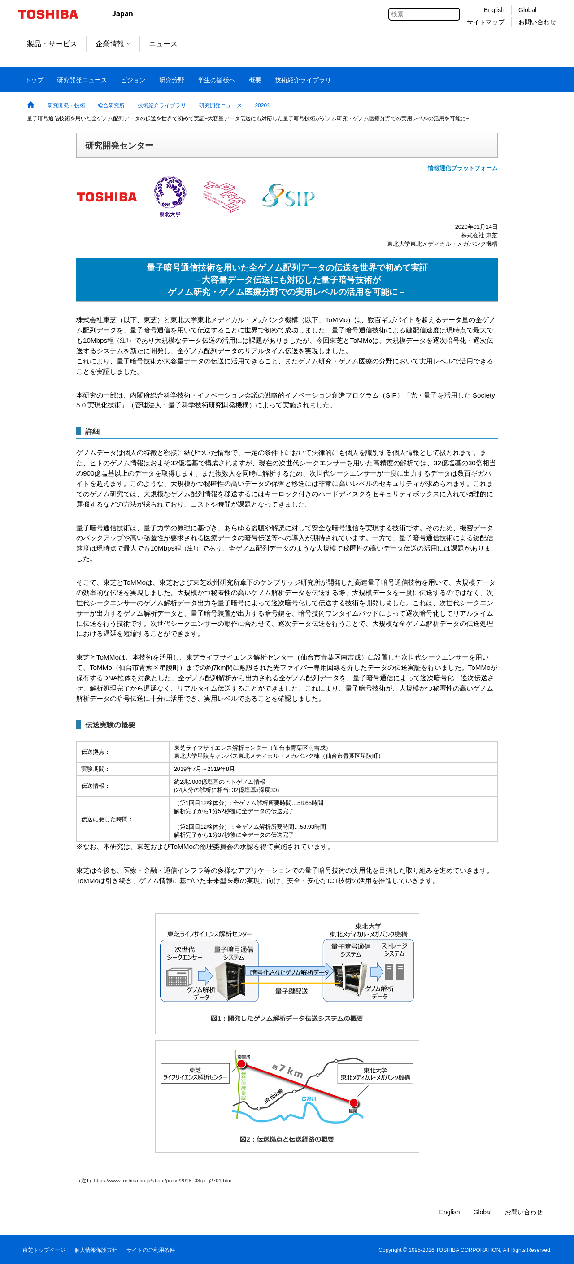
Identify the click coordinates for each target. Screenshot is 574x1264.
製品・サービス (52, 44)
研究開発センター (119, 145)
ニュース (163, 44)
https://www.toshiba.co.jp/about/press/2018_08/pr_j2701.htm (162, 1180)
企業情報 (113, 44)
